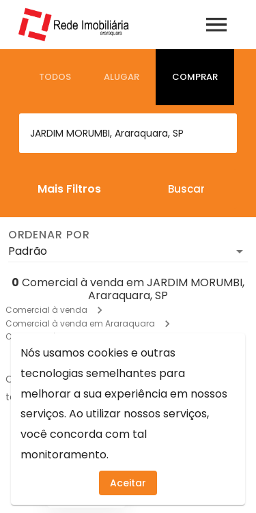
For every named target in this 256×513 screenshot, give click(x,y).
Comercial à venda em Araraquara (80, 323)
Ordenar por (49, 235)
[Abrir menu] (216, 24)
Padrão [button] (27, 251)
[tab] (55, 77)
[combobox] (128, 133)
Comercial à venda (46, 310)
